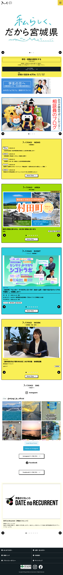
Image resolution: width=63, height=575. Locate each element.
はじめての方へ (8, 550)
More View (30, 175)
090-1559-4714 (27, 74)
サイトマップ (38, 560)
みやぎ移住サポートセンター (30, 68)
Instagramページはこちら (30, 456)
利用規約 (37, 555)
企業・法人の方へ (40, 550)
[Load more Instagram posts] (31, 443)
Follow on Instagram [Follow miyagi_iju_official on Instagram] (31, 448)
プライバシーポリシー (10, 560)
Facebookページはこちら (30, 472)
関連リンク (7, 555)
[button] (29, 52)
